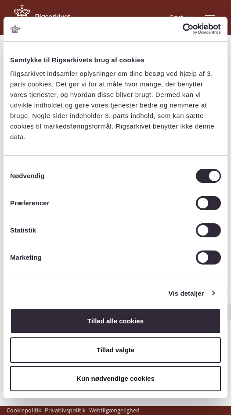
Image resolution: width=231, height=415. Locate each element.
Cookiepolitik (24, 410)
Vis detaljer (186, 293)
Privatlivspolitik (65, 410)
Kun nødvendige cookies (115, 378)
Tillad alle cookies (115, 321)
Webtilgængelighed (114, 410)
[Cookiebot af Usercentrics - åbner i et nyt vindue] (182, 29)
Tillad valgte (115, 350)
